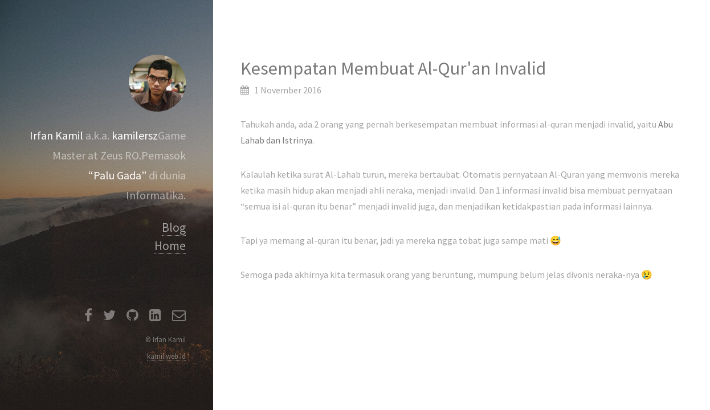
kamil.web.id (166, 355)
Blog (174, 227)
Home (170, 245)
